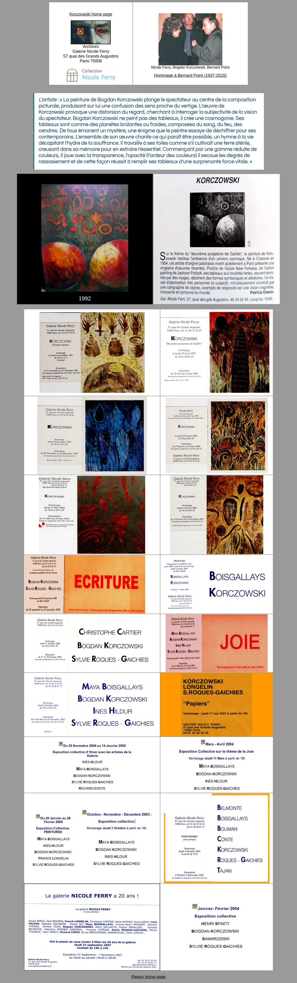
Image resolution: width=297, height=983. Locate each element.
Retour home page (148, 977)
